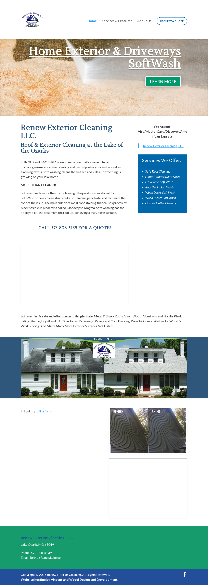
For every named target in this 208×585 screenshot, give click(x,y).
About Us (144, 21)
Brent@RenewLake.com (46, 557)
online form (44, 411)
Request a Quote (172, 21)
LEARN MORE (163, 81)
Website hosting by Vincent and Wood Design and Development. (69, 579)
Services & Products (117, 21)
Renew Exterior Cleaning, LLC (163, 146)
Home (92, 21)
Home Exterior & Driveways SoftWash (105, 57)
